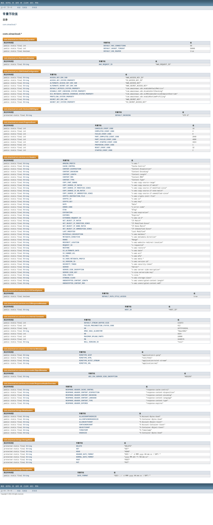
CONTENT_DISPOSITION (72, 176)
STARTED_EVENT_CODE (103, 157)
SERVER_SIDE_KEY (70, 290)
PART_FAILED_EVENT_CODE (105, 145)
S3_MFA (66, 272)
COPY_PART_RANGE (70, 191)
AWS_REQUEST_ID (105, 65)
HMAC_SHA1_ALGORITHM (93, 351)
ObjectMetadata (41, 393)
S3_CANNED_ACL (69, 269)
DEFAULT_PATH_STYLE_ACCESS (114, 315)
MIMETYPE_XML (85, 386)
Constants (40, 336)
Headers (32, 164)
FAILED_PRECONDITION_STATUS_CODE (99, 345)
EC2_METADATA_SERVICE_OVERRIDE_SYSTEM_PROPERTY (71, 97)
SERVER (66, 284)
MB (85, 360)
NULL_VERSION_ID (91, 363)
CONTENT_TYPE (68, 188)
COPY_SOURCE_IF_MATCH (72, 194)
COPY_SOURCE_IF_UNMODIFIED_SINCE (78, 203)
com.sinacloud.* (10, 24)
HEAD (78, 479)
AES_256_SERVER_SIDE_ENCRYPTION (102, 399)
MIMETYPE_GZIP (85, 377)
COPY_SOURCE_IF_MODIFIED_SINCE (77, 197)
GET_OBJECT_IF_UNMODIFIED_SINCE (77, 242)
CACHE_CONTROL (69, 173)
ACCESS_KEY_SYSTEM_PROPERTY (62, 82)
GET (77, 476)
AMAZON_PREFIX (69, 170)
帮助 (36, 3)
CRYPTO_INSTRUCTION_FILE (74, 206)
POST (78, 488)
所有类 (34, 7)
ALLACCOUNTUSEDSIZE (88, 441)
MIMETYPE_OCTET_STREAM (89, 383)
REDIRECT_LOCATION (71, 257)
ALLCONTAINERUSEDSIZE (88, 444)
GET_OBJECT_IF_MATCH (72, 233)
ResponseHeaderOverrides (45, 406)
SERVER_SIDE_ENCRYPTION (73, 287)
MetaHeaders (27, 435)
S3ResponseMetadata (37, 323)
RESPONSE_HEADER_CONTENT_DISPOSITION (82, 416)
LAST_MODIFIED (69, 245)
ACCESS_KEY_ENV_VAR (58, 79)
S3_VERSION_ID (69, 278)
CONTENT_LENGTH (69, 182)
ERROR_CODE (67, 218)
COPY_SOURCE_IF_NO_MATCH (74, 200)
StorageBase (27, 466)
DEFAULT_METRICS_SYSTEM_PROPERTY (65, 91)
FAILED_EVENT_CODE (103, 139)
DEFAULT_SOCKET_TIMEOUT (114, 49)
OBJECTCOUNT (84, 453)
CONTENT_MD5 (68, 185)
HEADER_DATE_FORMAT (85, 482)
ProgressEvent (29, 126)
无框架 (24, 7)
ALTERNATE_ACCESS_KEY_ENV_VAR (63, 85)
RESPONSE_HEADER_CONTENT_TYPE (79, 425)
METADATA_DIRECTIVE (71, 251)
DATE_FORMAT (82, 504)
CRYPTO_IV (67, 209)
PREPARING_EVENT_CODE (104, 151)
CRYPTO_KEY (67, 212)
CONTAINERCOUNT (86, 450)
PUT (77, 491)
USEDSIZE (83, 459)
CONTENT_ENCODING (70, 179)
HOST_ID (128, 329)
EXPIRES (66, 227)
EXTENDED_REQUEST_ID (72, 230)
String (26, 65)
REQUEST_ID (67, 260)
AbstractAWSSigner (31, 113)
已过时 (26, 3)
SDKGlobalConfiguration (28, 73)
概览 (2, 3)
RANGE (65, 254)
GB (85, 348)
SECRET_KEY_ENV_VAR (58, 103)
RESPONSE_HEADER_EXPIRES (77, 428)
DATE (65, 215)
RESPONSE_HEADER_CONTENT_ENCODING (81, 419)
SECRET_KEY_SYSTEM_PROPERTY (62, 106)
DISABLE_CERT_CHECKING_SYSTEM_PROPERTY (68, 94)
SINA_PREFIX (68, 293)
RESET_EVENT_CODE (102, 154)
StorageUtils (27, 498)
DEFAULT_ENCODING (123, 119)
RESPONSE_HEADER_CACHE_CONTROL (80, 413)
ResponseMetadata (26, 59)
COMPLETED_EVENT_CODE (104, 136)
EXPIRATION (67, 224)
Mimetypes (40, 370)
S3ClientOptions (35, 309)
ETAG (65, 221)
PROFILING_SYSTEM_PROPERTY (62, 100)
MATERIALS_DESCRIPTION (73, 248)
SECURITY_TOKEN (69, 281)
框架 (19, 7)
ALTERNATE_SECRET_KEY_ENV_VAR (63, 88)
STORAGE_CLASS (69, 296)
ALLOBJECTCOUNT (86, 447)
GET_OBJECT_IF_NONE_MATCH (74, 239)
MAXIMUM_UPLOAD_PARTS (93, 357)
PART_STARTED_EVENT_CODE (106, 148)
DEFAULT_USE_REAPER (112, 52)
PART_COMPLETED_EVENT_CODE (107, 142)
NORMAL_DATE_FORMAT (85, 485)
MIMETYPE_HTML (85, 380)
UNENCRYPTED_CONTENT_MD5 (74, 302)
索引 (31, 3)
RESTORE (66, 263)
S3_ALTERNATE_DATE (71, 266)
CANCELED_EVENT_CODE (104, 133)
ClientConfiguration (26, 40)
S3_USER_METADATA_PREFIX (74, 275)
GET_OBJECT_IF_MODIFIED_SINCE (76, 236)
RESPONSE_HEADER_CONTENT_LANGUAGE (81, 422)
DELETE (79, 473)
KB (85, 354)
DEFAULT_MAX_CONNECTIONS (115, 46)
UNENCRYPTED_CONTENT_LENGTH (75, 299)
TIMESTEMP (83, 456)
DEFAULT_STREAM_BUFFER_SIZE (96, 342)
